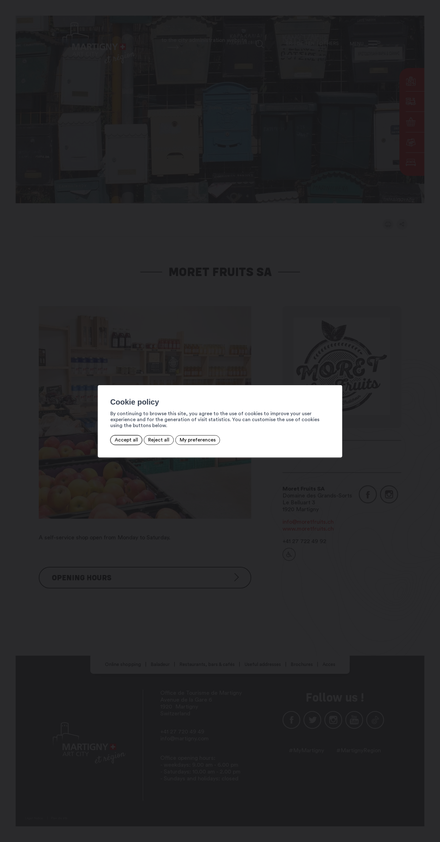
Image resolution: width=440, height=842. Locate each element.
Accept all (116, 436)
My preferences (188, 436)
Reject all (149, 436)
